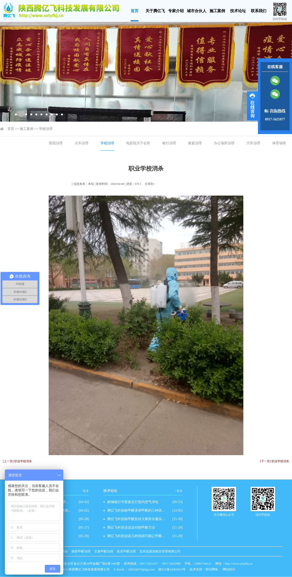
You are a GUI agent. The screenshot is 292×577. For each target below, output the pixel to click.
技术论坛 (238, 11)
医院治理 (56, 143)
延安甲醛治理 (126, 551)
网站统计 (229, 569)
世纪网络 (211, 569)
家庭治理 (195, 143)
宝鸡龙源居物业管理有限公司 (160, 551)
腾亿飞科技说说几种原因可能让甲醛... (135, 536)
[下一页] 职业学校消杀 (274, 461)
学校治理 (46, 129)
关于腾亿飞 (155, 11)
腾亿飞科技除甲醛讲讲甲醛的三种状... (135, 510)
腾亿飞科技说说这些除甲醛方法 (131, 527)
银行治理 (169, 143)
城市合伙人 (196, 11)
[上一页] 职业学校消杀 (17, 461)
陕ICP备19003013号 (171, 569)
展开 (252, 105)
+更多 (85, 491)
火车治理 (81, 143)
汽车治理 (253, 143)
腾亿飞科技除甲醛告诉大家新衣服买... (135, 519)
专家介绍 (176, 11)
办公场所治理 (224, 143)
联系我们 (258, 11)
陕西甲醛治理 (81, 551)
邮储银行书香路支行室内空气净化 (132, 502)
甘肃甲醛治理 (103, 551)
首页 (134, 11)
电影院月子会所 (138, 143)
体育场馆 (279, 143)
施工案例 (217, 11)
